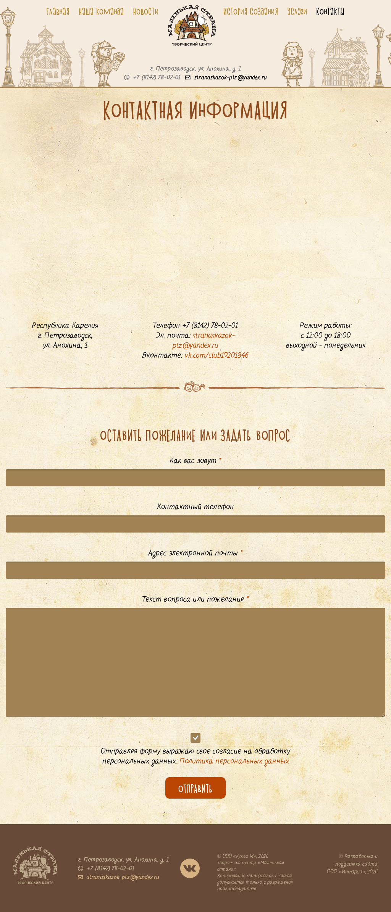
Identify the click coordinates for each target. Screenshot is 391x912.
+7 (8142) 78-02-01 (152, 78)
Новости (146, 11)
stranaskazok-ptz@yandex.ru (226, 78)
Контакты (331, 11)
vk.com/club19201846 (217, 356)
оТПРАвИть (195, 789)
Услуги (297, 11)
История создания (250, 11)
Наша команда (101, 11)
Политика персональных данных (234, 762)
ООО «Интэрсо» (346, 872)
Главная (58, 11)
